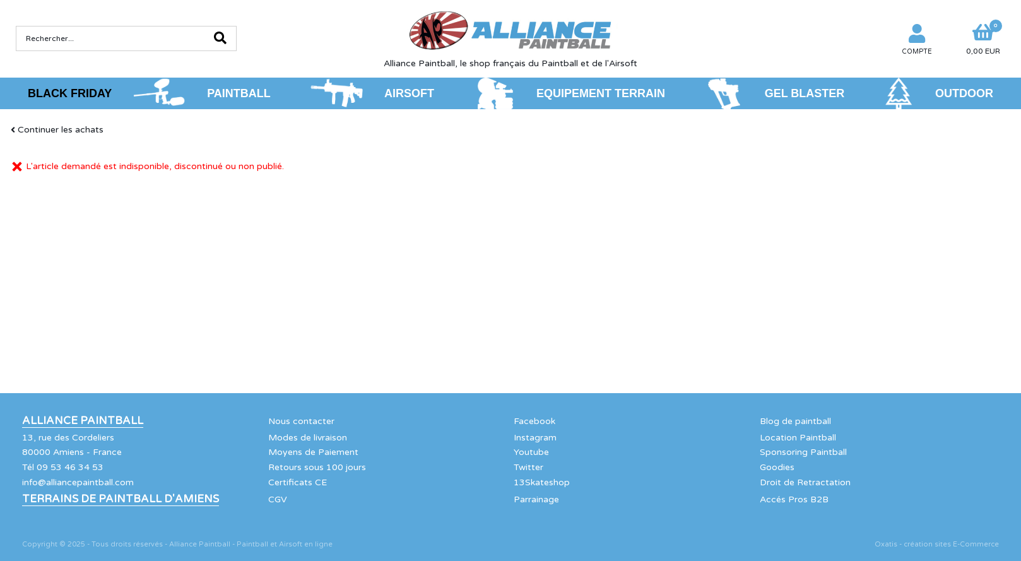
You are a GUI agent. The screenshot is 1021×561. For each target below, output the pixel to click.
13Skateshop (542, 482)
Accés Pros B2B (794, 499)
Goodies (777, 467)
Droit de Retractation (805, 482)
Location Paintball (798, 437)
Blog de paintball (795, 421)
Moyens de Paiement (313, 452)
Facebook (534, 421)
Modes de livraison (307, 437)
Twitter (528, 467)
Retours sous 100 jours (317, 467)
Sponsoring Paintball (803, 452)
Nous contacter (301, 421)
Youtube (531, 452)
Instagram (535, 437)
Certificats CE (297, 482)
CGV (277, 499)
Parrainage (536, 499)
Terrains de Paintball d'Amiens (120, 499)
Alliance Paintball (82, 421)
